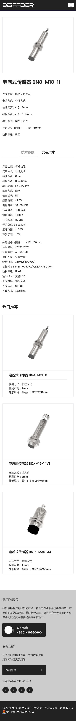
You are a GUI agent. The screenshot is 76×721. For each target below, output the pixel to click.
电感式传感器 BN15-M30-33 (30, 552)
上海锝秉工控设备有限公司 (47, 708)
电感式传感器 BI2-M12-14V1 (29, 463)
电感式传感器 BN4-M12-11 (28, 375)
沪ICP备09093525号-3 (20, 712)
